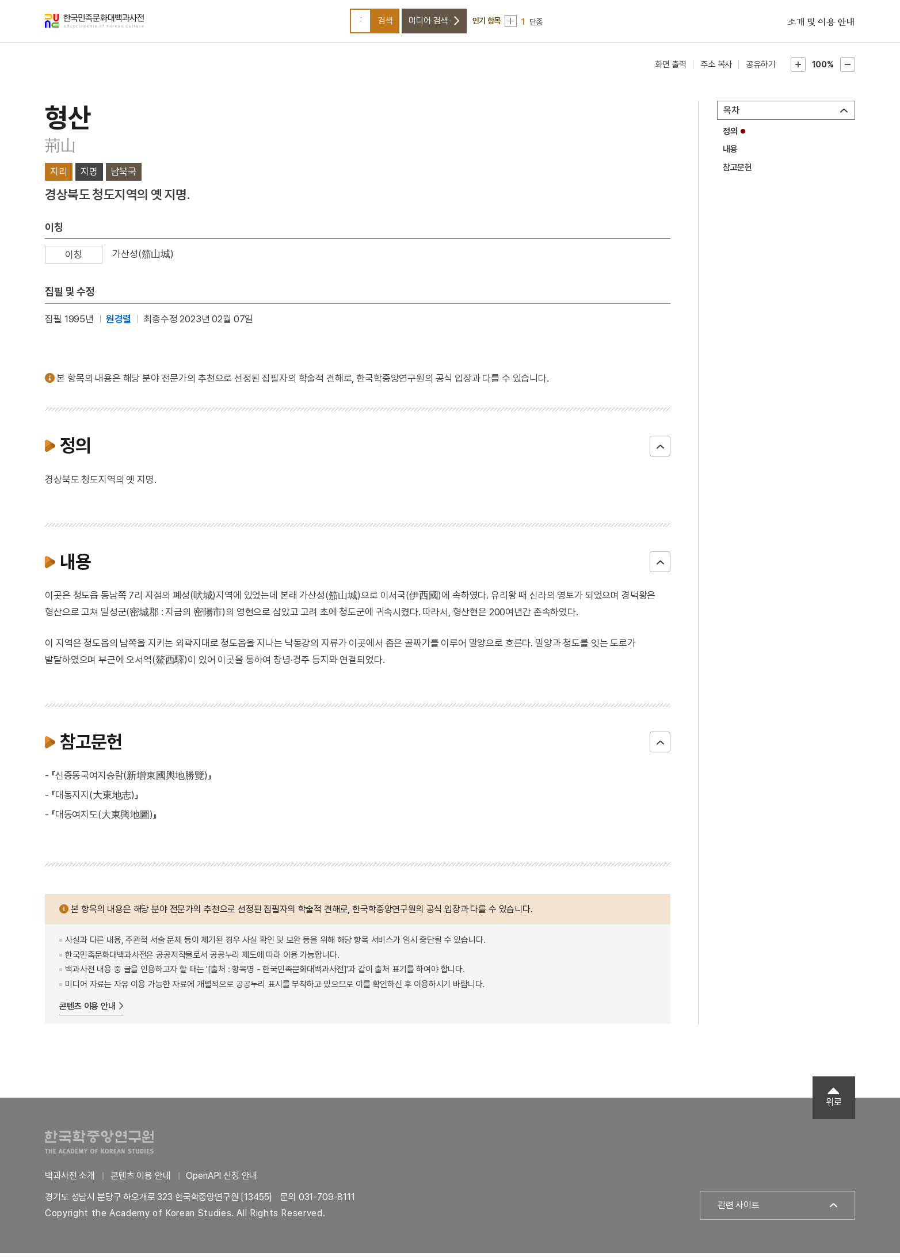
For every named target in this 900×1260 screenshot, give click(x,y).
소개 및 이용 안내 (821, 26)
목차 (731, 117)
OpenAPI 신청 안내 (221, 1182)
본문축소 (847, 71)
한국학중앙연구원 (99, 1148)
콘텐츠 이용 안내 (87, 1013)
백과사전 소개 (70, 1182)
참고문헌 (737, 174)
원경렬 (119, 326)
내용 (730, 156)
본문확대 (798, 71)
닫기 (660, 453)
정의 (730, 138)
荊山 (60, 153)
